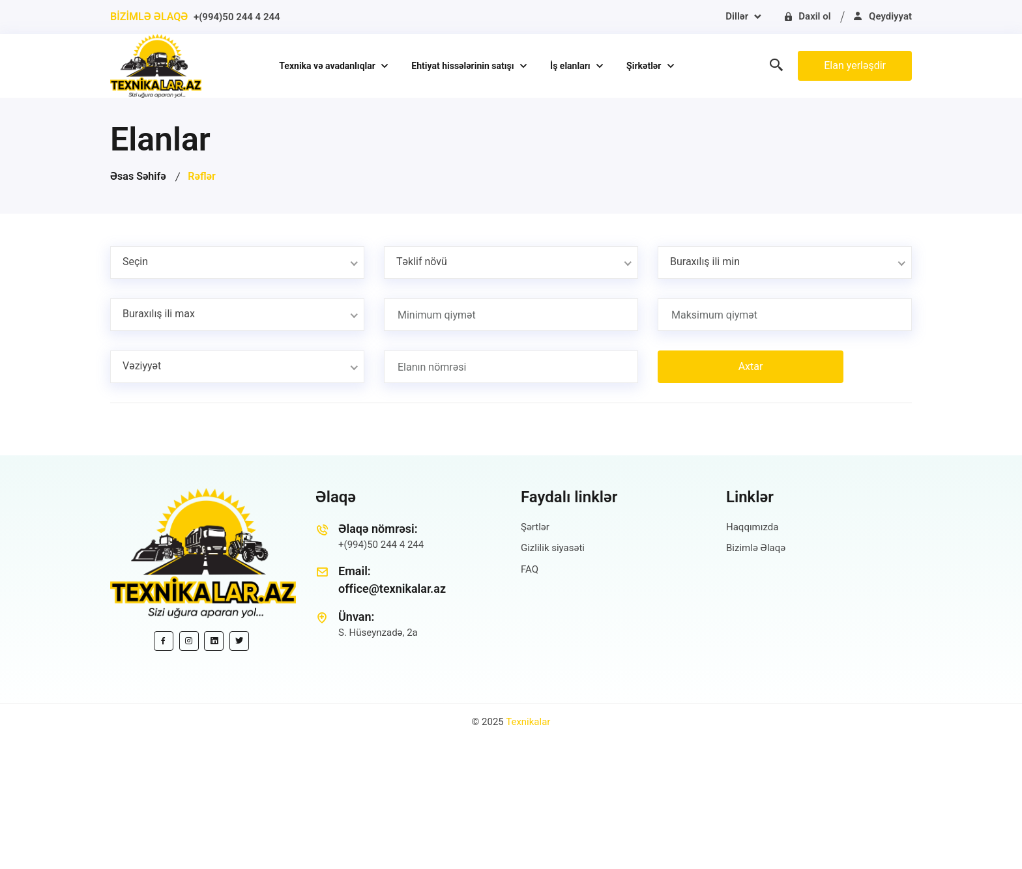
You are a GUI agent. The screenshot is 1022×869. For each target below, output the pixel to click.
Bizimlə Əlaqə (755, 548)
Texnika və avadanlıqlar (328, 66)
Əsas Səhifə (138, 176)
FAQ (529, 569)
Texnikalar (528, 722)
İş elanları (571, 66)
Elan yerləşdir (855, 65)
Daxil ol (807, 16)
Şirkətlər (645, 66)
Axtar (750, 366)
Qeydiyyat (882, 16)
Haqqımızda (752, 527)
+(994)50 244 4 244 (237, 17)
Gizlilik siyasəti (553, 548)
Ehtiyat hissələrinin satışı (463, 66)
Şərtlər (535, 527)
